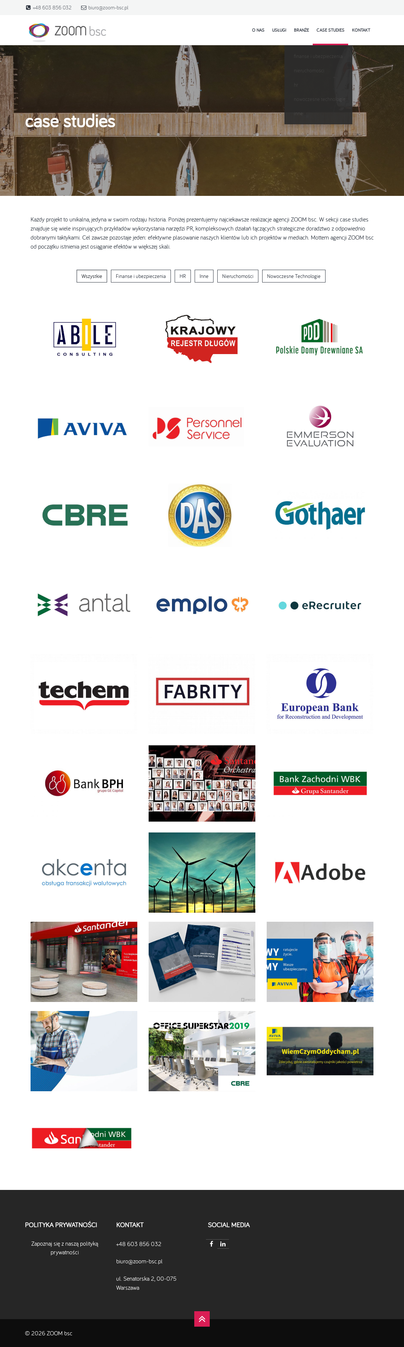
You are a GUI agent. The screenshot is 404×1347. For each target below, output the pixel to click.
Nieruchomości (237, 276)
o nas (258, 30)
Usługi (279, 30)
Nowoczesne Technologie (294, 276)
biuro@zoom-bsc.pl (108, 7)
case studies (330, 30)
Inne (204, 276)
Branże (301, 30)
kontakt (361, 30)
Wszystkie (91, 276)
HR (183, 276)
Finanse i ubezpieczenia (141, 276)
